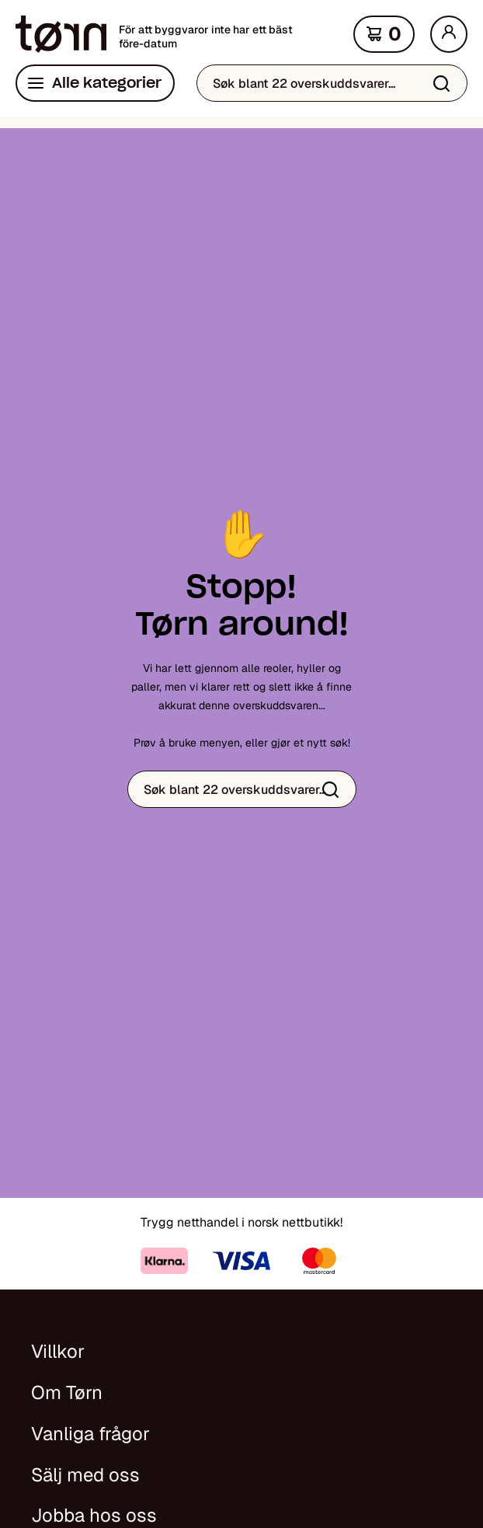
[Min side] (448, 34)
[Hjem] (61, 34)
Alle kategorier (107, 83)
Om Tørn (67, 1392)
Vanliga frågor (90, 1434)
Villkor (58, 1351)
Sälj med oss (85, 1475)
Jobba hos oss (94, 1515)
